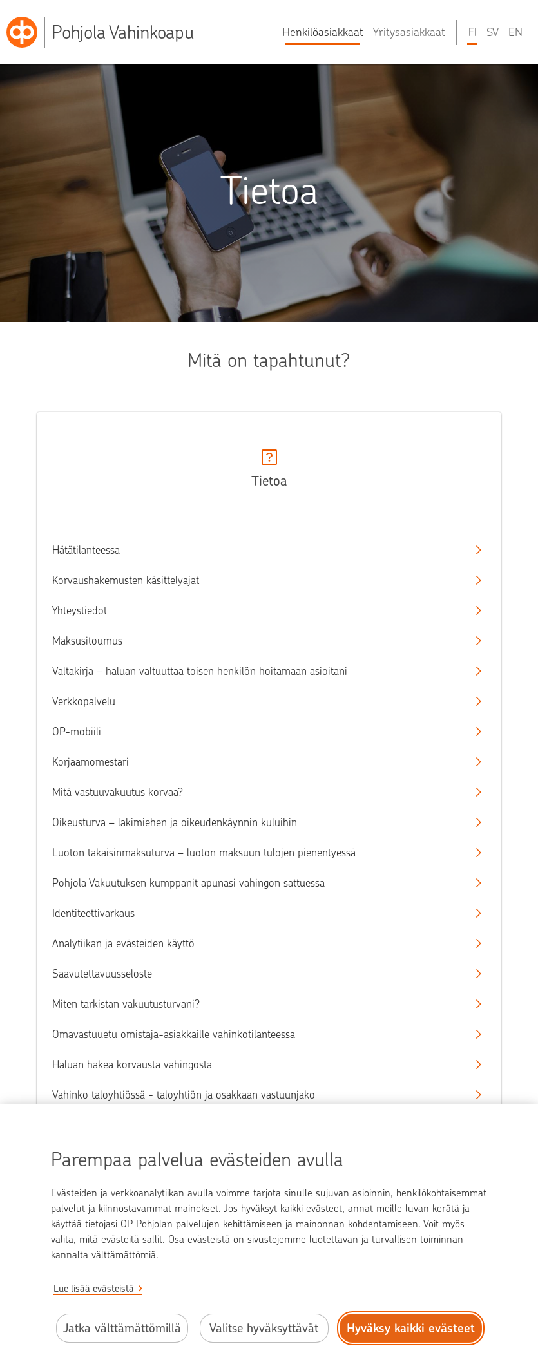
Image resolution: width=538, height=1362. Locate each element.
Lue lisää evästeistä (93, 1288)
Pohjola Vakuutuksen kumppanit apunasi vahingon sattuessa (257, 883)
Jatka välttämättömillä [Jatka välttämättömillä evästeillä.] (122, 1328)
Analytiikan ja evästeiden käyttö (257, 943)
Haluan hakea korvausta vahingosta (257, 1064)
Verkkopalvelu (257, 701)
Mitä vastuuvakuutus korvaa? (257, 792)
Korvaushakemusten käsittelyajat (257, 580)
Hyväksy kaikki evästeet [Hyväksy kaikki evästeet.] (411, 1328)
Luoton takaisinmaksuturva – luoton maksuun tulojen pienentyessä (257, 852)
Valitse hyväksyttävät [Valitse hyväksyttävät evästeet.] (263, 1328)
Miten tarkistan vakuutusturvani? (257, 1004)
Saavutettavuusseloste (257, 973)
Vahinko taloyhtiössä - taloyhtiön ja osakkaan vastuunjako (257, 1094)
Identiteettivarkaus (257, 913)
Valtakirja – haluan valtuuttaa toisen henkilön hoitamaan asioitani (257, 671)
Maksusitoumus (257, 640)
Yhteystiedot (257, 610)
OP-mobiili (257, 731)
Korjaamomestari (257, 762)
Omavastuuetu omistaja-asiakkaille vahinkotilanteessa (257, 1034)
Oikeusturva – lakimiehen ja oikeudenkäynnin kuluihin (257, 822)
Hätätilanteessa (257, 550)
